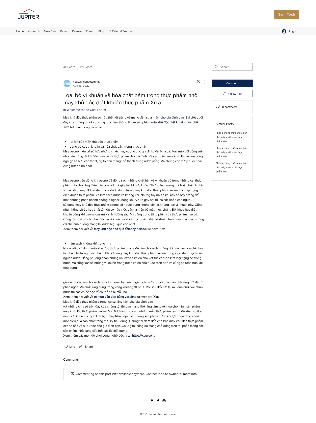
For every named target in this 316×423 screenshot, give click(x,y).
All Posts (69, 67)
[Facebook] (158, 401)
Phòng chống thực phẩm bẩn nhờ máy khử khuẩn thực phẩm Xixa (231, 137)
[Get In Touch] (286, 14)
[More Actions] (202, 82)
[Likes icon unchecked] (66, 346)
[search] (232, 66)
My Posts (86, 67)
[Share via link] (85, 346)
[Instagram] (164, 401)
